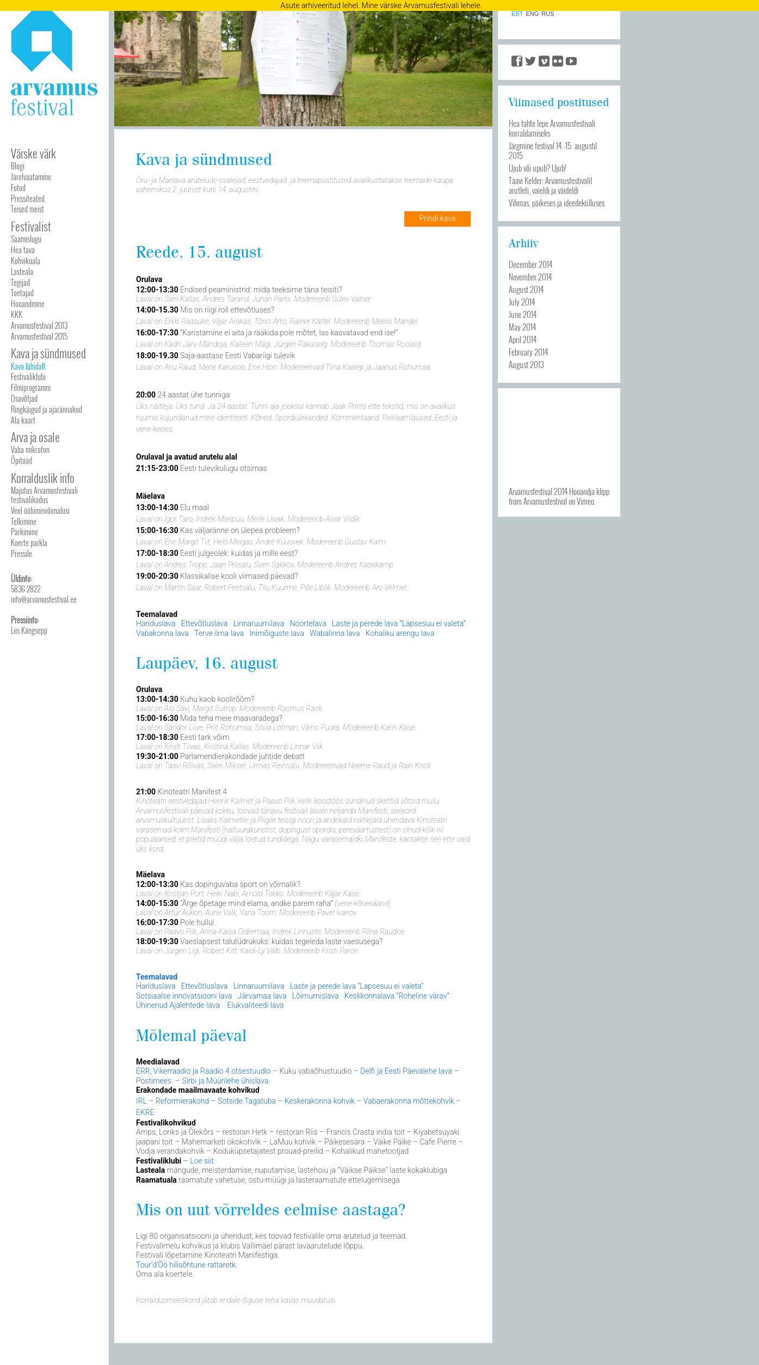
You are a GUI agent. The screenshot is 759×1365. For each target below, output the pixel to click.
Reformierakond (183, 1101)
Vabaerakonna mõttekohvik (409, 1101)
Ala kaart (23, 420)
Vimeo (585, 501)
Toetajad (22, 292)
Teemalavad (156, 976)
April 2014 (522, 339)
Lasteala (22, 271)
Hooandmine (28, 303)
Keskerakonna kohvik (320, 1101)
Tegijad (20, 282)
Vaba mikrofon (30, 449)
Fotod (18, 187)
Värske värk (33, 153)
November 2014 (530, 277)
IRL (142, 1101)
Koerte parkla (29, 542)
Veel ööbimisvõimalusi (40, 510)
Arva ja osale (35, 437)
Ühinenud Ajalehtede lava (178, 1005)
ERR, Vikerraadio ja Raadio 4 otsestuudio (204, 1071)
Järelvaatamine (31, 176)
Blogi (17, 166)
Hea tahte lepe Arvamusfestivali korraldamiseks (552, 128)
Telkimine (23, 521)
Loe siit (202, 1160)
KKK (16, 314)
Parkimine (24, 531)
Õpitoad (21, 460)
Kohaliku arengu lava (400, 633)
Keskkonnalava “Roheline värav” (396, 995)
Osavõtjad (24, 398)
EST (517, 14)
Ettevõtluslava (204, 623)
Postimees (155, 1080)
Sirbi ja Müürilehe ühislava (225, 1080)
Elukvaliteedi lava (255, 1005)
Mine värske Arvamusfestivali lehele (421, 5)
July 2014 (522, 302)
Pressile (21, 553)
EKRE (145, 1112)
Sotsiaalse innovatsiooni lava (184, 995)
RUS (547, 14)
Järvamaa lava (262, 995)
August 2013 (526, 364)
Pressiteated (28, 198)
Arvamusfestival (545, 501)
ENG (532, 14)
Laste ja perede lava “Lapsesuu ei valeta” (399, 623)
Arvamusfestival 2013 (39, 325)
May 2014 (522, 327)
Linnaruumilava (259, 623)
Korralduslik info (43, 477)
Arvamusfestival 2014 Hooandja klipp (559, 491)
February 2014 (528, 352)
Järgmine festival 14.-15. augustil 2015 (553, 150)
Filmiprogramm (31, 387)
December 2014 (530, 264)
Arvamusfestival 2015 (39, 336)
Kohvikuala (25, 260)
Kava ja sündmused (48, 353)
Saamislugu (26, 238)
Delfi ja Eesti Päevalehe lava (406, 1071)
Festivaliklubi (28, 376)
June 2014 (522, 314)
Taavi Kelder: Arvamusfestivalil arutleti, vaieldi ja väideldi (550, 185)
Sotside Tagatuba (247, 1101)
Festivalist (31, 226)
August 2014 (526, 289)
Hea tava (23, 249)
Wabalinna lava (335, 633)
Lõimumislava (315, 995)
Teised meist (27, 209)
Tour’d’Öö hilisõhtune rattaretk (186, 1264)
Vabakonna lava (162, 633)
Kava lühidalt (28, 366)
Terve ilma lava (219, 633)
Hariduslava (156, 623)
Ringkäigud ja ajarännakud (46, 409)
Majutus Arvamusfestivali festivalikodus (44, 495)
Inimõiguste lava (277, 633)
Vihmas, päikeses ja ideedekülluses (556, 203)
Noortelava (311, 623)
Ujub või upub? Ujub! (537, 168)
